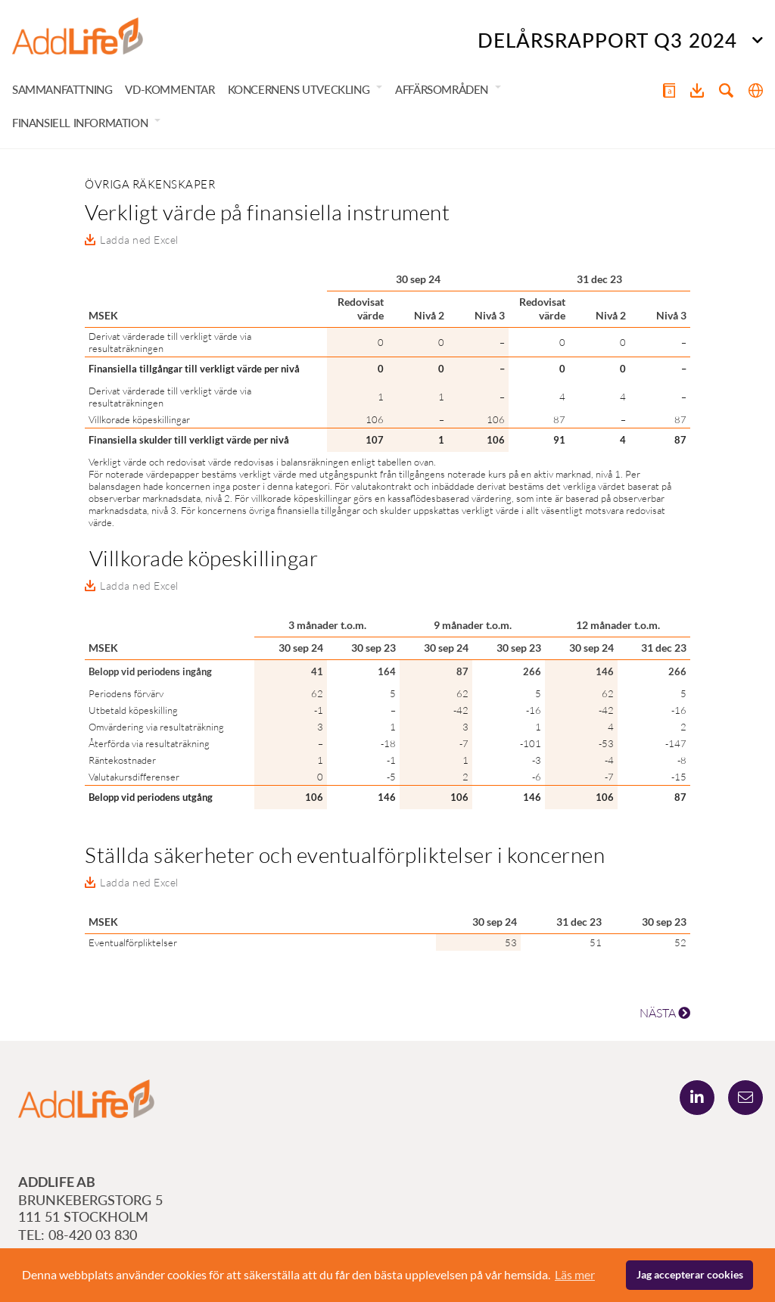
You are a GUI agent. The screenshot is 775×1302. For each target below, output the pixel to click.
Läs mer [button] (575, 1274)
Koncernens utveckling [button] (299, 89)
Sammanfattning (62, 89)
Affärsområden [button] (441, 89)
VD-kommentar (169, 89)
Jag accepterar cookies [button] (689, 1274)
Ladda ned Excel (139, 239)
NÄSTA (665, 1012)
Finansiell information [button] (80, 122)
